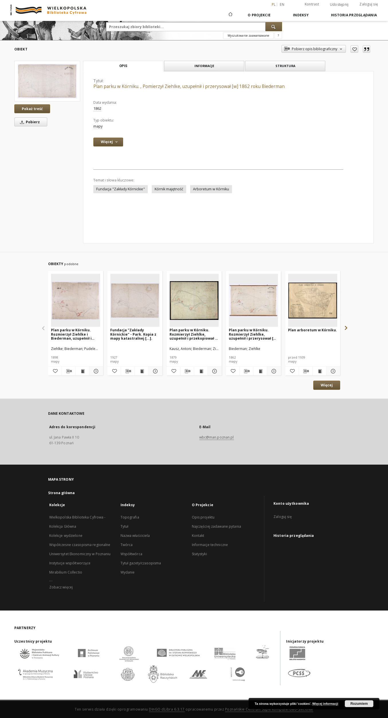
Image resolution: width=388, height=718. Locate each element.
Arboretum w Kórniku (211, 189)
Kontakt (198, 535)
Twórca (127, 544)
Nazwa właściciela (135, 535)
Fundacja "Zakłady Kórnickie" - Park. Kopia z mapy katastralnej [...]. (133, 334)
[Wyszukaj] (273, 26)
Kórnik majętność (169, 189)
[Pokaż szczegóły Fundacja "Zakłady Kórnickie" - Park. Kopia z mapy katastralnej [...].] (154, 371)
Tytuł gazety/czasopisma (141, 563)
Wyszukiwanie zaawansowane (248, 36)
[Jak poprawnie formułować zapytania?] (278, 35)
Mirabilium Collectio (65, 572)
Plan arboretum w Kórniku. (312, 330)
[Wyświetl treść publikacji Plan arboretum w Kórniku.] (319, 371)
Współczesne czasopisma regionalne (80, 544)
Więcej (327, 385)
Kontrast (312, 4)
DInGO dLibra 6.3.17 (167, 709)
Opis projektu (203, 517)
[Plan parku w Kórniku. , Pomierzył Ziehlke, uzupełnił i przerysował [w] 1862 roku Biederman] (47, 81)
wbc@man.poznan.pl (216, 437)
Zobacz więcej (61, 587)
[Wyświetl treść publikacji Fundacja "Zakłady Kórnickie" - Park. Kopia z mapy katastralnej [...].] (141, 371)
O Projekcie (259, 15)
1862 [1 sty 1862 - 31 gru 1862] (97, 108)
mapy (98, 126)
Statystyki (199, 553)
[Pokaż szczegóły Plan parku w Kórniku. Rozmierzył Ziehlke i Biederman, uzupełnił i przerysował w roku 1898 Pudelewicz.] (95, 371)
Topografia (130, 517)
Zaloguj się (368, 4)
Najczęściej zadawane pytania (216, 526)
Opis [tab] (123, 66)
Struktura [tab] (285, 66)
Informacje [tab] (204, 66)
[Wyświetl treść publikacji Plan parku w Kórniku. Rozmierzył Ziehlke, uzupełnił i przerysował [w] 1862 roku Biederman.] (260, 371)
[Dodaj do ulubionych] (354, 49)
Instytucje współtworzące (70, 563)
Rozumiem (359, 704)
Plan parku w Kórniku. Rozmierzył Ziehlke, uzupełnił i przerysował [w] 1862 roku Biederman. (253, 334)
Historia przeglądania (354, 15)
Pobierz (29, 122)
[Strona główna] (230, 15)
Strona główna (61, 492)
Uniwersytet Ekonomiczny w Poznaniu (80, 553)
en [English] (282, 4)
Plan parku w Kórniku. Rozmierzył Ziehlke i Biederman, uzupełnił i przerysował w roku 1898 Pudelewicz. (73, 334)
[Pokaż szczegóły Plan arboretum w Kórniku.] (332, 371)
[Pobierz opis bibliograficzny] (68, 371)
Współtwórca (131, 553)
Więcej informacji (325, 703)
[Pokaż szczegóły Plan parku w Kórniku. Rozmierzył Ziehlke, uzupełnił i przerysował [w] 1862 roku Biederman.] (273, 371)
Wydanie (128, 572)
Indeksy (301, 15)
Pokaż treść (32, 108)
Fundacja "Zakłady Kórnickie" (120, 189)
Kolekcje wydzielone (65, 535)
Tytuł (125, 526)
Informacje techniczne (210, 544)
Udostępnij (339, 4)
